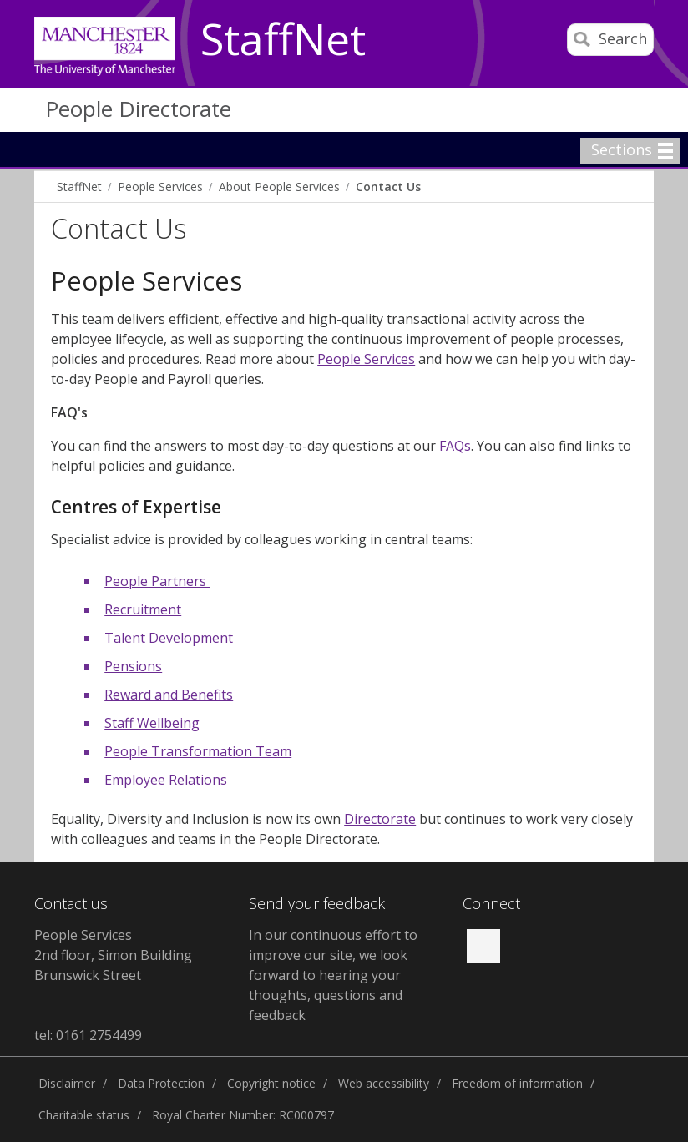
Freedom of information (517, 1083)
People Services (160, 187)
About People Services (279, 187)
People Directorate (138, 108)
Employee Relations (165, 780)
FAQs (455, 446)
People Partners (157, 581)
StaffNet (283, 40)
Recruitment (142, 609)
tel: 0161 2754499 (88, 1035)
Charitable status (83, 1115)
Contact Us (388, 187)
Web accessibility (383, 1083)
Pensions (133, 666)
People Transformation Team (197, 751)
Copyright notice (271, 1083)
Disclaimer (66, 1083)
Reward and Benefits (168, 694)
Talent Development (168, 638)
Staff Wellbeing (152, 723)
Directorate (380, 819)
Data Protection (161, 1083)
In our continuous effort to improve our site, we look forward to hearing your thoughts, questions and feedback (333, 975)
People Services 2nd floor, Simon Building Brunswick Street (113, 955)
